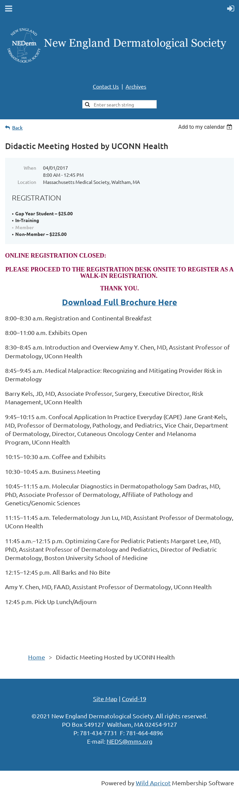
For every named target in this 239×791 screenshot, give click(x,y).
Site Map (105, 698)
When (30, 168)
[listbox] (206, 127)
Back (17, 127)
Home (36, 657)
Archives (136, 86)
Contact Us (106, 86)
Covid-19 (134, 698)
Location (27, 182)
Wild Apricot (153, 782)
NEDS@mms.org (129, 741)
